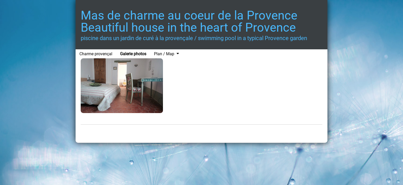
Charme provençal (95, 53)
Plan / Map (164, 53)
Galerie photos (133, 53)
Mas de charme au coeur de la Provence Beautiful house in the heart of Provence (189, 21)
